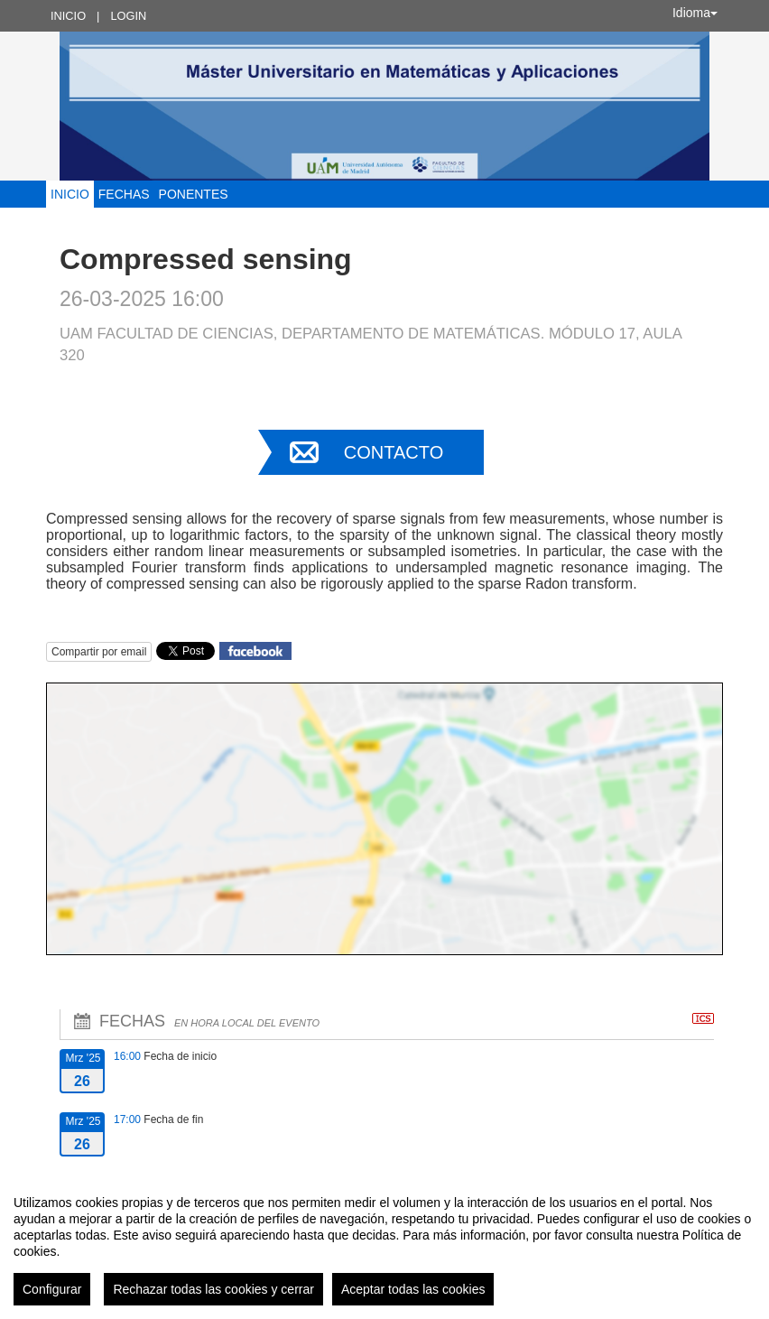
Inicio (68, 16)
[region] (384, 1243)
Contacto (393, 452)
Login (128, 16)
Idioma (695, 12)
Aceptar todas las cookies (413, 1289)
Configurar (52, 1289)
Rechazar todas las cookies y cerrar (213, 1289)
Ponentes (193, 194)
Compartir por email (98, 652)
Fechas (124, 194)
